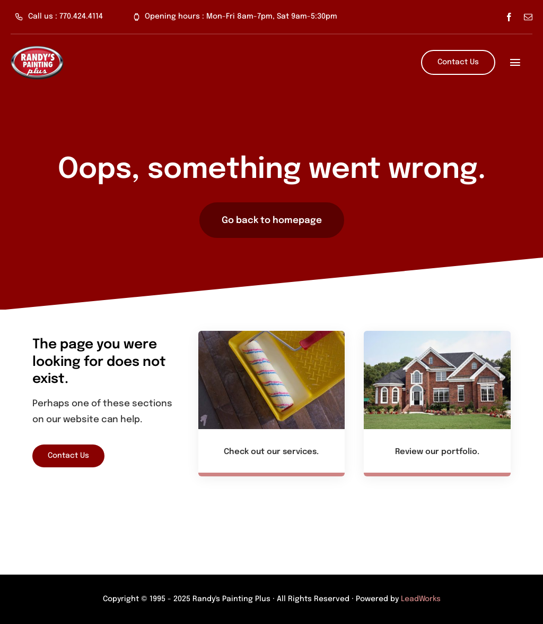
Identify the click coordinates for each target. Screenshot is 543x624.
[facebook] (509, 17)
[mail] (528, 17)
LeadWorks (421, 599)
